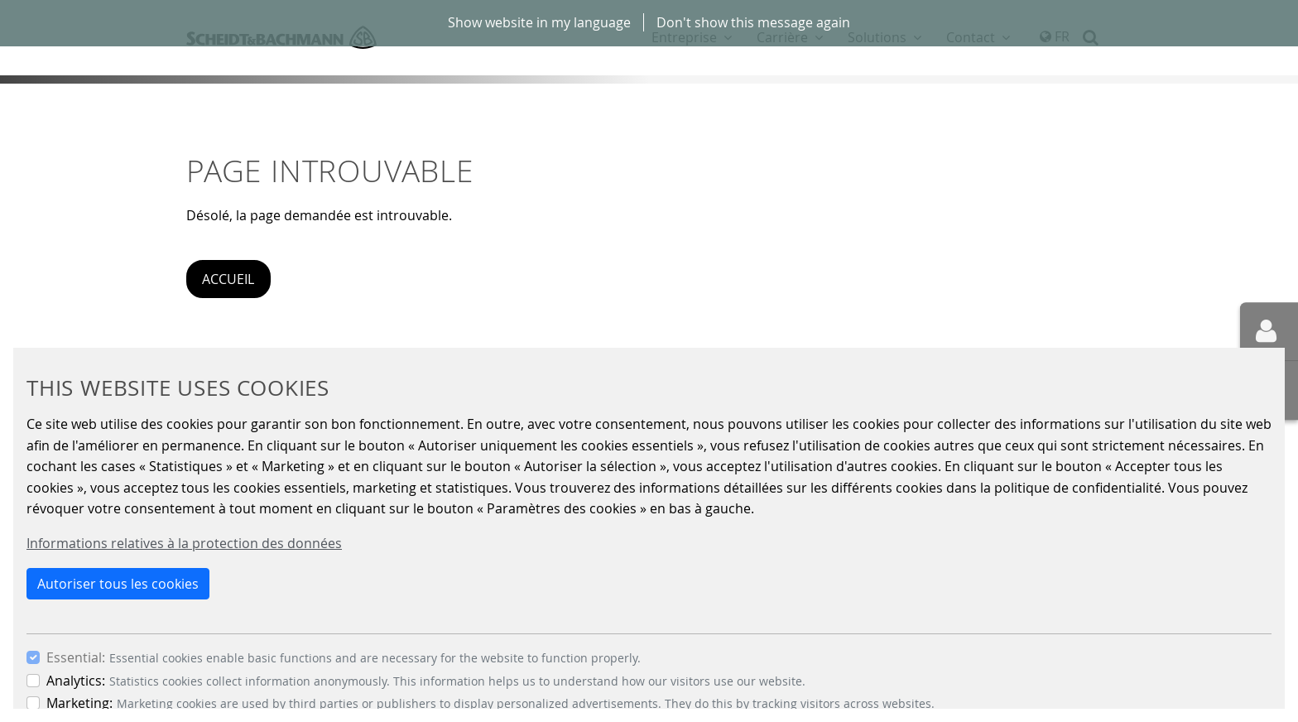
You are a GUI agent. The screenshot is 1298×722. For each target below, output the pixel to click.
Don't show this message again (753, 22)
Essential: (75, 657)
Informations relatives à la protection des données (184, 543)
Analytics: (75, 680)
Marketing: (79, 703)
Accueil (228, 279)
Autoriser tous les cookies (118, 584)
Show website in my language (539, 22)
